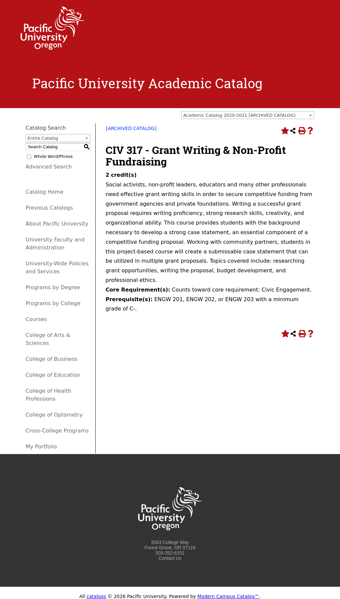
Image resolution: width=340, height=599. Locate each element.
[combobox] (247, 115)
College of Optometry (54, 415)
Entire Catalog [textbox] (43, 138)
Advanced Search (49, 167)
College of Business (51, 359)
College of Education (53, 375)
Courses (36, 319)
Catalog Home (44, 192)
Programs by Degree (53, 287)
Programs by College (53, 303)
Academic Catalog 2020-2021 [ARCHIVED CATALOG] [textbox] (239, 115)
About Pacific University (57, 224)
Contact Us (169, 558)
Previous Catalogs (49, 208)
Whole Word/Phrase (53, 156)
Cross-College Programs (57, 431)
